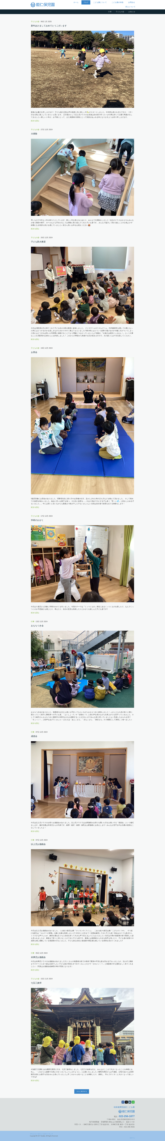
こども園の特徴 (117, 2)
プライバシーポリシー (37, 1134)
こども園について (100, 2)
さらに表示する (82, 1091)
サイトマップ (49, 1134)
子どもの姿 (120, 12)
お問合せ (131, 2)
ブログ (85, 2)
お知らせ (131, 12)
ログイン (132, 1138)
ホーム (76, 2)
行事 (110, 12)
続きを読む (35, 121)
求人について (130, 7)
